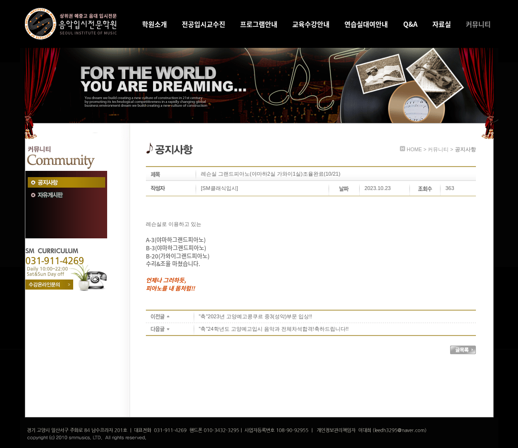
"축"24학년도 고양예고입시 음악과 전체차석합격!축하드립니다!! (274, 329)
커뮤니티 (438, 149)
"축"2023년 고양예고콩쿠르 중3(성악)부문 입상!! (255, 316)
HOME (414, 149)
